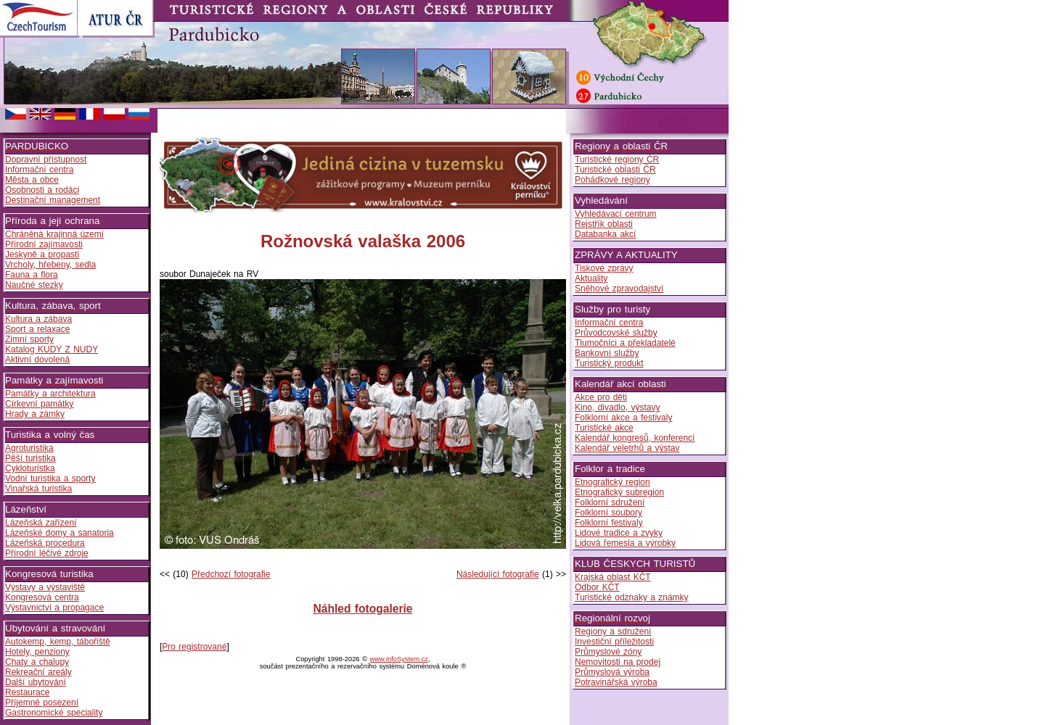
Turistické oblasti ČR (615, 170)
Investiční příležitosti (614, 642)
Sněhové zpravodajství (619, 288)
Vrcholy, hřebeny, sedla (50, 265)
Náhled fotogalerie (362, 608)
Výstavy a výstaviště (45, 587)
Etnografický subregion (619, 492)
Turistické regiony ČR (617, 159)
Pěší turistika (30, 458)
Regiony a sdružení (613, 631)
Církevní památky (39, 404)
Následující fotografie (497, 574)
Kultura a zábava (38, 319)
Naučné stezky (34, 285)
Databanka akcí (605, 234)
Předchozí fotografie (231, 574)
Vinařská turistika (38, 489)
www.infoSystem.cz (399, 659)
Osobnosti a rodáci (42, 190)
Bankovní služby (607, 353)
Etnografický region (612, 482)
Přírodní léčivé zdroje (47, 553)
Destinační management (52, 200)
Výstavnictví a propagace (54, 607)
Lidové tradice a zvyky (619, 533)
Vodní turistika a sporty (50, 478)
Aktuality (591, 278)
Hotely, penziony (37, 652)
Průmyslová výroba (612, 672)
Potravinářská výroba (616, 682)
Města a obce (32, 180)
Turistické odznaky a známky (632, 597)
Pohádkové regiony (612, 180)
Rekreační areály (38, 672)
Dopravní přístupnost (45, 159)
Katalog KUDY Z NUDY (51, 349)
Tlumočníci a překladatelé (625, 343)
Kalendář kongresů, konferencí (634, 438)
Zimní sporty (29, 339)
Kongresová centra (42, 597)
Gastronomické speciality (53, 713)
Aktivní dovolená (37, 360)
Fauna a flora (31, 275)
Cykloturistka (30, 468)
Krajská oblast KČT (613, 577)
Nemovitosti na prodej (617, 662)
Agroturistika (29, 448)
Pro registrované (194, 647)
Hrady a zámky (35, 414)
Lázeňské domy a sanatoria (59, 533)
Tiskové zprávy (604, 268)
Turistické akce (604, 428)
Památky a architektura (50, 394)
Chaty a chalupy (37, 662)
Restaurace (27, 692)
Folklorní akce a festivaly (623, 418)
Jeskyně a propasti (42, 254)
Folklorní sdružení (609, 502)
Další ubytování (35, 682)
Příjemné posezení (41, 702)
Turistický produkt (609, 363)
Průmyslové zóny (608, 652)
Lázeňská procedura (45, 543)
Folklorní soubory (608, 513)
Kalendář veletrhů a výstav (627, 448)
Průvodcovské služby (616, 333)
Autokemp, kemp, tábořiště (57, 642)
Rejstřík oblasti (604, 224)
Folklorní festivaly (609, 523)
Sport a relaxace (37, 329)
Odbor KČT (597, 587)
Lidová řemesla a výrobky (625, 543)
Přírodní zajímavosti (44, 244)
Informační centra (39, 170)
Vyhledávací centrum (616, 214)
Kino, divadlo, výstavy (617, 407)
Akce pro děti (601, 397)
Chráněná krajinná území (54, 234)
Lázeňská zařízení (40, 523)
